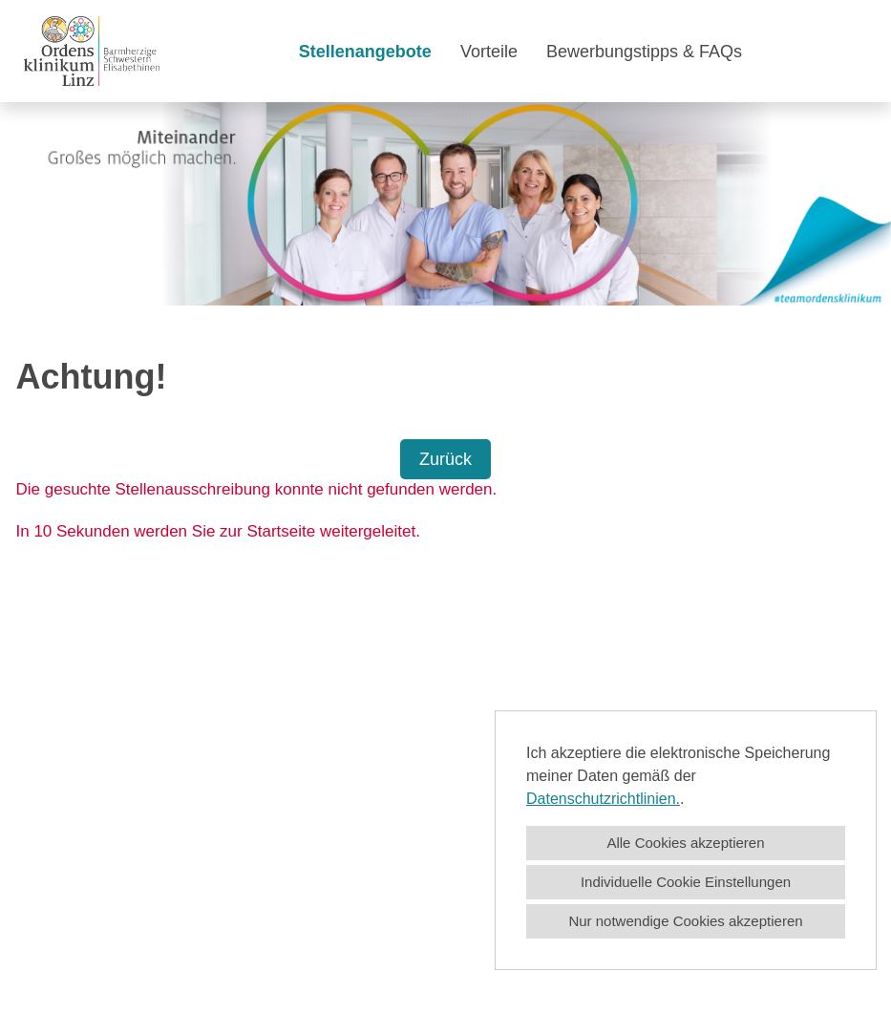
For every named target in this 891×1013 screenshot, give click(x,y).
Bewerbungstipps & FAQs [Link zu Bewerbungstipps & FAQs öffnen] (644, 51)
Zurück (445, 459)
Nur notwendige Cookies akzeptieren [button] (685, 921)
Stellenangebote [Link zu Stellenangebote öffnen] (365, 51)
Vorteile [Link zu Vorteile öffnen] (489, 51)
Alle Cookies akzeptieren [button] (685, 842)
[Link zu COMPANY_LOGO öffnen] (91, 51)
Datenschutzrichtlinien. (603, 799)
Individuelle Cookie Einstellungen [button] (686, 882)
